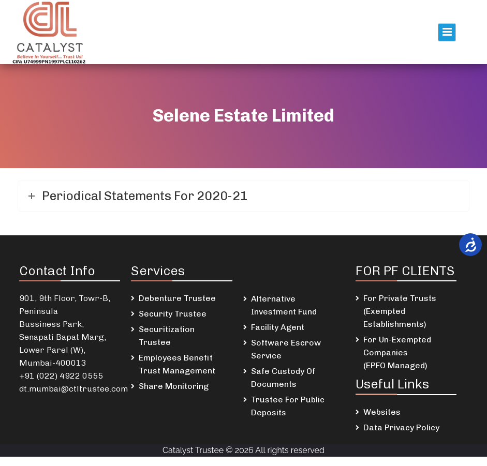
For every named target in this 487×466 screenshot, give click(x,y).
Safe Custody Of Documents (283, 377)
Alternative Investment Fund (284, 305)
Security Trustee (172, 314)
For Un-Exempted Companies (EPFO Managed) (397, 352)
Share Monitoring (174, 386)
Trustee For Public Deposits (287, 406)
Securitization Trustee (167, 335)
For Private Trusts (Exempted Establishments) (399, 311)
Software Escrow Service (286, 349)
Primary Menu (447, 32)
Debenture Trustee (177, 298)
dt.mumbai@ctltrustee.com (73, 389)
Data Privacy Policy (401, 427)
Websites (382, 412)
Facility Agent (277, 327)
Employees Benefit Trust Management (177, 364)
